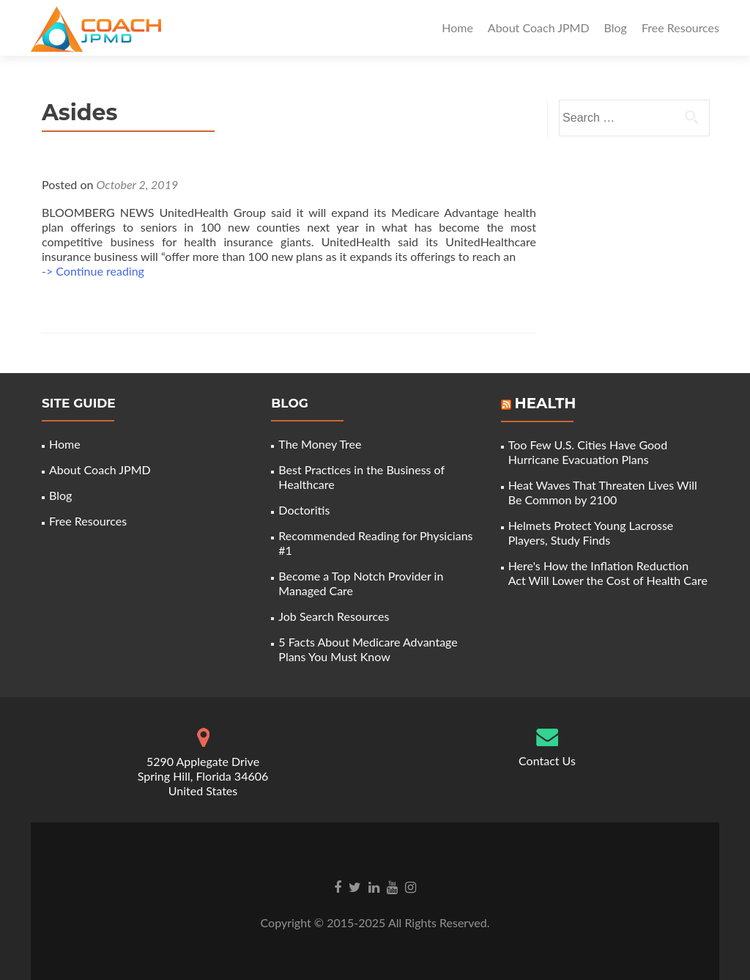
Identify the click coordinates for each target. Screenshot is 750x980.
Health (545, 403)
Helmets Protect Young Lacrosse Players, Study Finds (591, 532)
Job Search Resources (333, 616)
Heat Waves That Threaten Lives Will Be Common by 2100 (602, 492)
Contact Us (547, 760)
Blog (615, 27)
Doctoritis (304, 510)
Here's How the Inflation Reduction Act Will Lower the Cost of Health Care (608, 573)
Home (457, 27)
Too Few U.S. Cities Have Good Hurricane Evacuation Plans (587, 452)
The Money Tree (319, 444)
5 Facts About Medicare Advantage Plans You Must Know (367, 649)
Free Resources (680, 27)
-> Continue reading (93, 271)
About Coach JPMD (539, 27)
